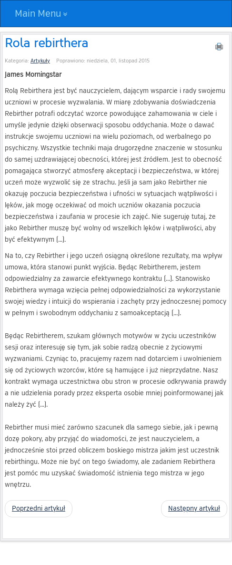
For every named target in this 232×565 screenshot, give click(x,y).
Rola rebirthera (46, 42)
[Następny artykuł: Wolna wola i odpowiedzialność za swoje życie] (194, 508)
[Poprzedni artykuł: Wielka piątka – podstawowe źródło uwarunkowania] (38, 508)
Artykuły (40, 61)
